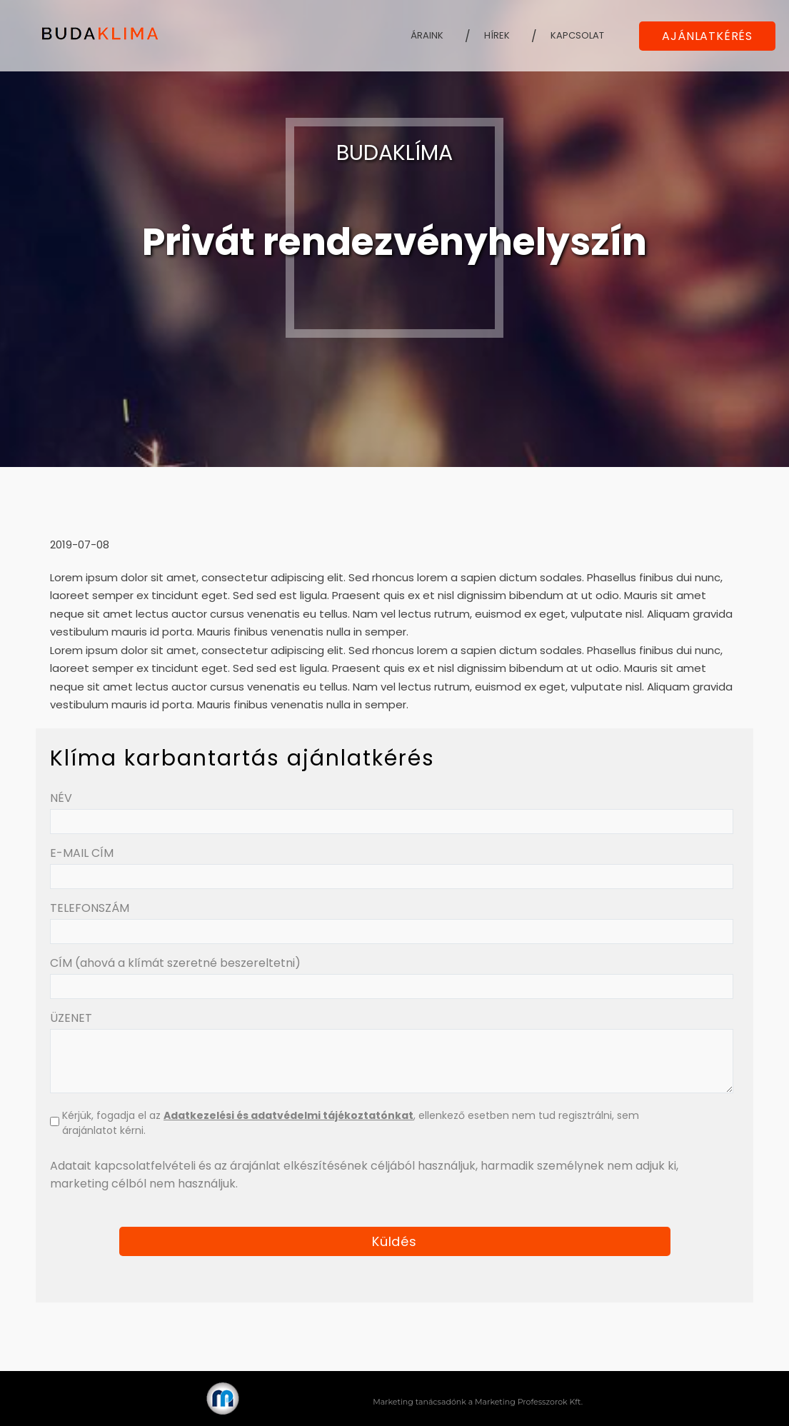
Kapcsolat (577, 35)
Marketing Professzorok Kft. (529, 1402)
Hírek (497, 35)
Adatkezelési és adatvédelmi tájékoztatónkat (288, 1115)
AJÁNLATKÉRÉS (707, 36)
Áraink (427, 35)
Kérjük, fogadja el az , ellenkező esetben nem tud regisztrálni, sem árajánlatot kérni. (350, 1123)
